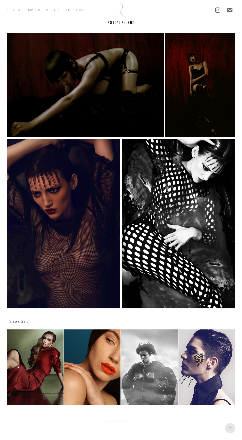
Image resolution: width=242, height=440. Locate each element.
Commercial (34, 10)
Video (79, 10)
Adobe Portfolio (127, 421)
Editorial (14, 10)
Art (68, 10)
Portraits (52, 10)
